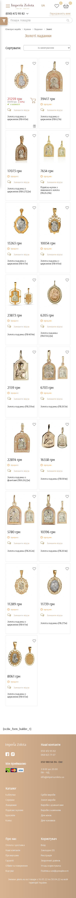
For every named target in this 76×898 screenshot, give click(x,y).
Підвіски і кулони (14, 810)
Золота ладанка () (21, 334)
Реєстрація (46, 855)
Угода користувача (51, 865)
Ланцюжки (10, 805)
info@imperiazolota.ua (52, 777)
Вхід (43, 845)
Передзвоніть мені (60, 13)
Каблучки (10, 794)
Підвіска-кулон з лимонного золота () (50, 190)
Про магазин (12, 855)
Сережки (9, 799)
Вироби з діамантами (52, 805)
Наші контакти (12, 850)
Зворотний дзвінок (50, 860)
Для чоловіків (48, 820)
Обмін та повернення (16, 865)
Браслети (10, 815)
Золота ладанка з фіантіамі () (18, 479)
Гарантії (9, 860)
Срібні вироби (48, 794)
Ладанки (38, 29)
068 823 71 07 (48, 754)
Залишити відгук (21, 110)
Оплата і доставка (15, 845)
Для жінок (46, 815)
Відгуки (9, 870)
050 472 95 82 (48, 751)
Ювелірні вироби (13, 29)
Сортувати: (13, 48)
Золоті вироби (48, 799)
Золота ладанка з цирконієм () (17, 118)
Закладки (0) (48, 850)
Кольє (8, 820)
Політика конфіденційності (54, 870)
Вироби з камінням (51, 810)
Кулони (27, 29)
